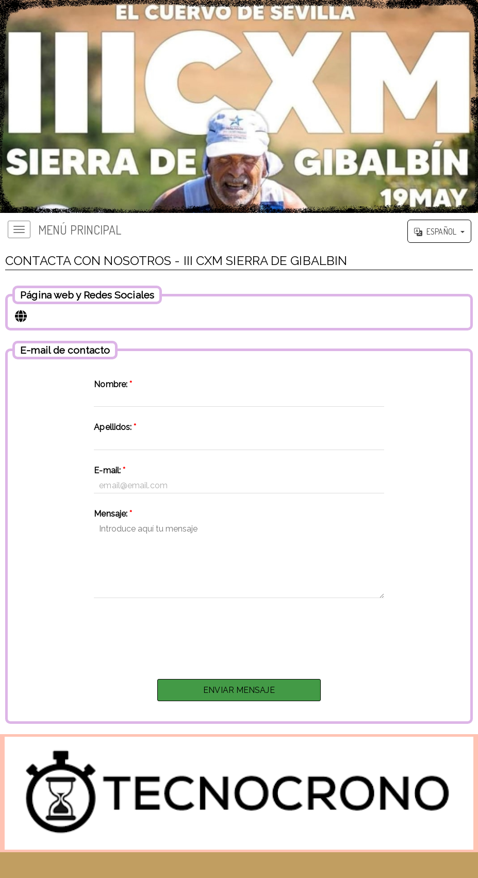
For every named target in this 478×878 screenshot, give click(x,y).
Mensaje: (113, 514)
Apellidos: (115, 427)
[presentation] (238, 636)
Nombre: (113, 384)
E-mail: (109, 470)
